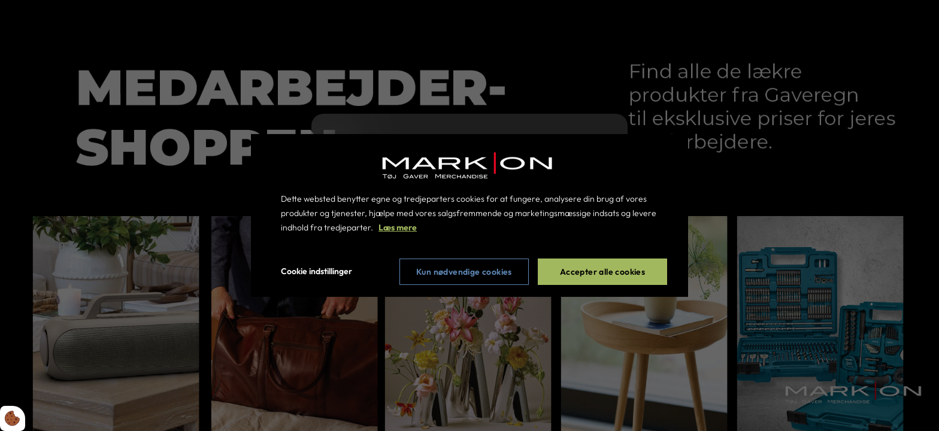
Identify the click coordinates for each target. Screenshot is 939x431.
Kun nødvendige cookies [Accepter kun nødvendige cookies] (464, 271)
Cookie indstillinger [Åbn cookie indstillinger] (316, 271)
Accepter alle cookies (602, 271)
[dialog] (469, 215)
